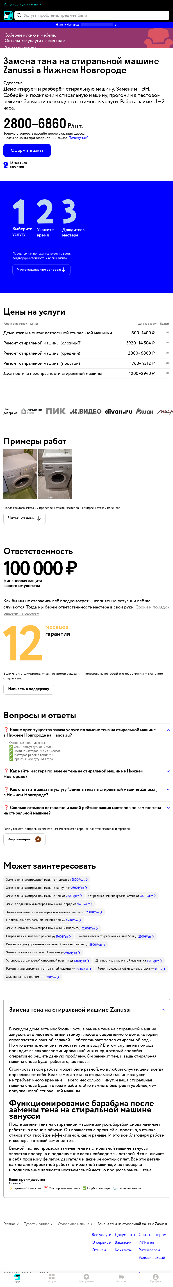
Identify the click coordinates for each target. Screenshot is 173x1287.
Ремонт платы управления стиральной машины (38, 968)
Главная (9, 1223)
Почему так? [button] (78, 138)
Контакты (123, 1250)
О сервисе (101, 1242)
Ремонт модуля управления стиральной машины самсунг (45, 944)
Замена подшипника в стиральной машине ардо (39, 904)
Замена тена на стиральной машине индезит (36, 880)
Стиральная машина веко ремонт (28, 936)
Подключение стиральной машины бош (33, 920)
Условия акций (152, 1257)
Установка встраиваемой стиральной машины (37, 960)
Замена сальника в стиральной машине (33, 952)
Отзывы (99, 1250)
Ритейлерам (149, 1250)
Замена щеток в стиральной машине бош (105, 936)
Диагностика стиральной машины (119, 960)
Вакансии (123, 1242)
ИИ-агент (147, 1242)
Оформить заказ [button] (27, 150)
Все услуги (101, 1235)
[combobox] (91, 15)
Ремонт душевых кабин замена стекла (124, 968)
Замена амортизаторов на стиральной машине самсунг (44, 912)
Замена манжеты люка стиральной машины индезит (42, 928)
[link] (46, 879)
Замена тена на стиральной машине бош (33, 896)
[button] (86, 25)
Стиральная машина (73, 1223)
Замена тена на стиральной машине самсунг (36, 888)
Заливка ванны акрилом (22, 977)
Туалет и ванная (36, 1223)
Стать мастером (152, 1235)
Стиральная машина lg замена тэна (111, 896)
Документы (125, 1235)
